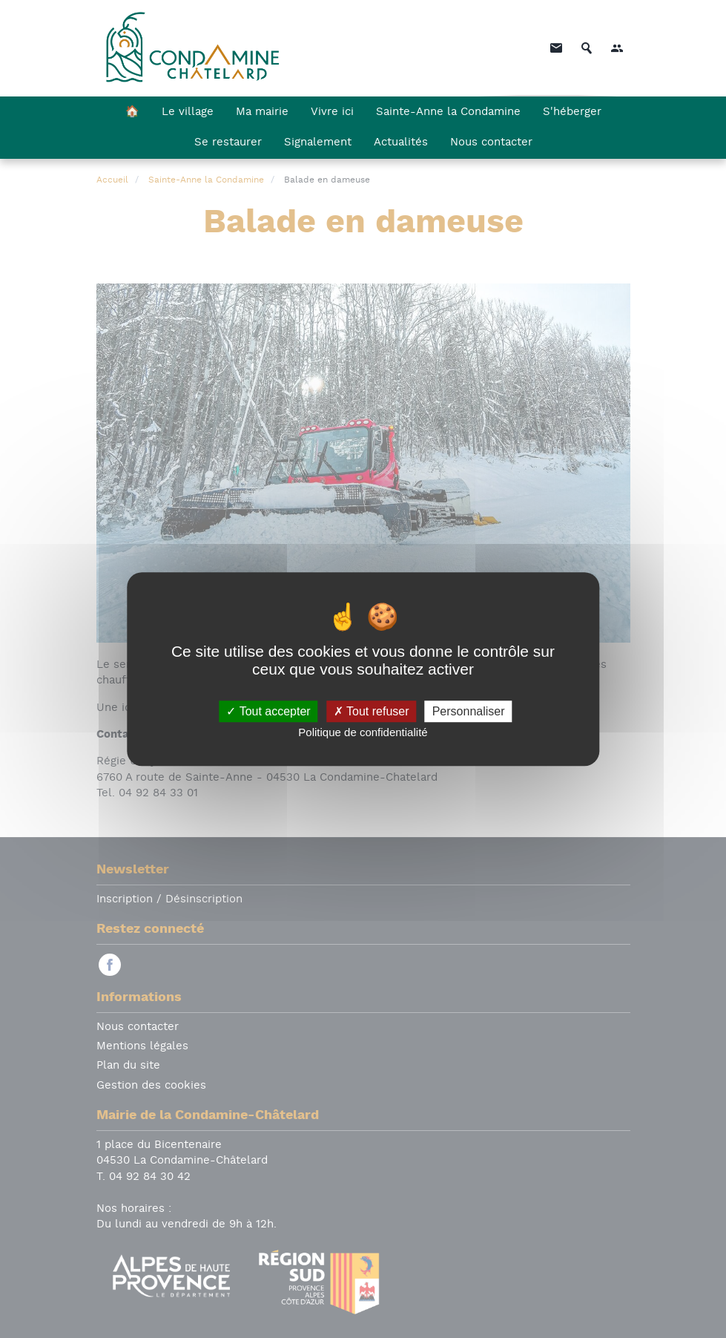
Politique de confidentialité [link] (362, 732)
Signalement (318, 142)
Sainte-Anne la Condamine (448, 112)
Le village (188, 112)
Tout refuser (371, 711)
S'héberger (572, 112)
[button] (617, 48)
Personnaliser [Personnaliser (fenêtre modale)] (468, 711)
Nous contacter (491, 142)
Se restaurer (228, 142)
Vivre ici (332, 112)
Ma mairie (262, 112)
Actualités (401, 142)
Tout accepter (268, 711)
